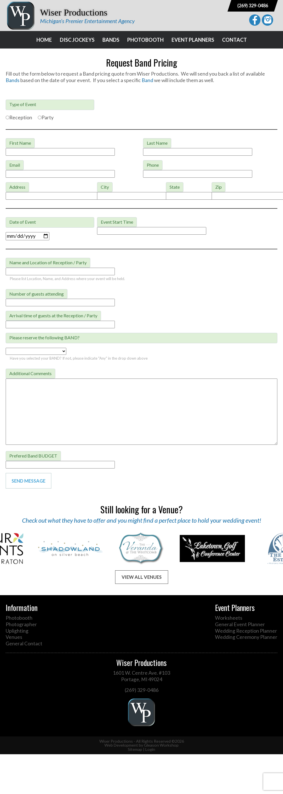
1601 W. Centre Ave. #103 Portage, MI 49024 (141, 676)
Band (148, 80)
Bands (110, 40)
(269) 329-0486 (252, 5)
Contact (234, 40)
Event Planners (193, 40)
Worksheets (228, 618)
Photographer (21, 624)
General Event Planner (240, 624)
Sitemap (135, 749)
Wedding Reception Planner (246, 631)
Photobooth (145, 40)
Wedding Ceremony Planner (246, 637)
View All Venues (142, 577)
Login (150, 749)
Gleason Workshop (161, 745)
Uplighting (17, 631)
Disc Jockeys (77, 40)
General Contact (24, 643)
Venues (14, 637)
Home (44, 40)
